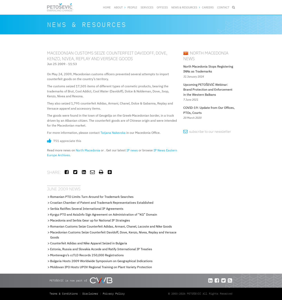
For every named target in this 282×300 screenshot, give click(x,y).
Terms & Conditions (64, 293)
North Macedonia (88, 150)
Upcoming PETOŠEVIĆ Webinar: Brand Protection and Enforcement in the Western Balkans (207, 89)
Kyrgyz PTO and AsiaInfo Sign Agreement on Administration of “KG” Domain (103, 214)
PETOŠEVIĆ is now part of (81, 280)
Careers (208, 7)
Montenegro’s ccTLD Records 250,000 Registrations (87, 255)
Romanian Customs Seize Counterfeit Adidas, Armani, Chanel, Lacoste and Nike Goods (111, 226)
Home (107, 7)
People (132, 7)
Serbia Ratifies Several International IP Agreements (86, 209)
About (118, 7)
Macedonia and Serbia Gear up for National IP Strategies (90, 220)
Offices (162, 7)
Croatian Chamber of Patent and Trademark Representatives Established (101, 202)
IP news (132, 150)
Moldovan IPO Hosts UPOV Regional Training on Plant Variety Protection (101, 267)
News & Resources (184, 7)
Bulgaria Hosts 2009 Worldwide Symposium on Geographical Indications (101, 261)
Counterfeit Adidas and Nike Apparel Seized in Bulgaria (88, 243)
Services (147, 7)
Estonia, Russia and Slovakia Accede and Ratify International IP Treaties (101, 249)
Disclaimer (90, 293)
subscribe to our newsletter (207, 131)
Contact (223, 7)
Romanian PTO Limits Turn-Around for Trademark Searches (92, 197)
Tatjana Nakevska (113, 133)
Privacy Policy (114, 293)
